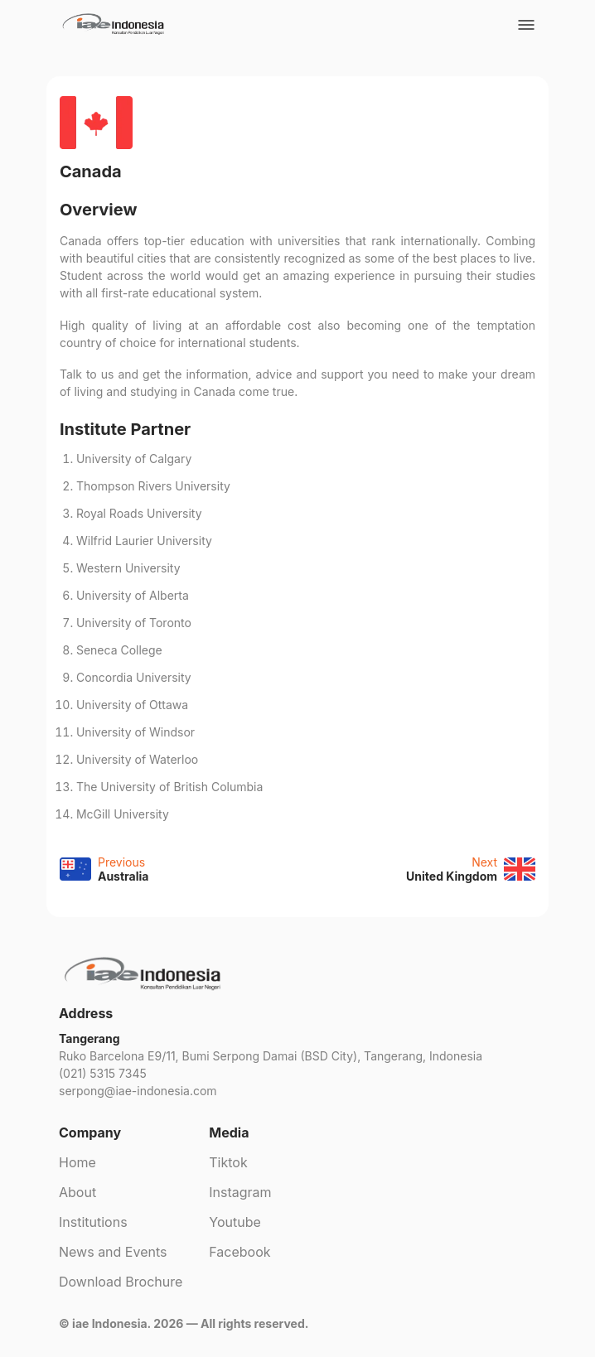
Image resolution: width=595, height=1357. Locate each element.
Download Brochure (120, 1281)
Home (77, 1162)
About (77, 1192)
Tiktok (228, 1162)
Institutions (93, 1222)
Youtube (235, 1222)
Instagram (240, 1192)
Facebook (239, 1252)
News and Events (113, 1252)
